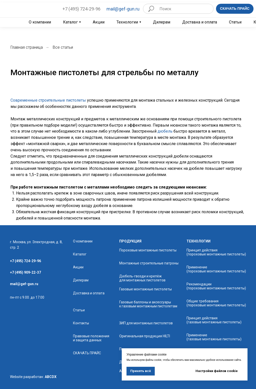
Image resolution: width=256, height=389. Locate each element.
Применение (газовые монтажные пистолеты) (214, 337)
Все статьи (63, 47)
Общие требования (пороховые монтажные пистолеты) (216, 303)
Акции (98, 22)
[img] (29, 8)
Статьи (235, 22)
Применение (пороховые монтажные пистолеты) (216, 269)
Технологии (127, 22)
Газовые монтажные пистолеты (145, 289)
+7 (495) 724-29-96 (81, 8)
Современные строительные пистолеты (48, 100)
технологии (198, 241)
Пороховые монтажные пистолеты (147, 250)
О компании (40, 22)
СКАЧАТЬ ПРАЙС (87, 353)
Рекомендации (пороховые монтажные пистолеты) (216, 286)
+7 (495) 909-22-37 (25, 272)
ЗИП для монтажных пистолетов (146, 323)
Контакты (81, 323)
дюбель (165, 131)
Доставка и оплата (199, 22)
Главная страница (26, 47)
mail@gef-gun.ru (123, 8)
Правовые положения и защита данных (91, 338)
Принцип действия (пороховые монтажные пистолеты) (216, 252)
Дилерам (161, 22)
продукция (130, 241)
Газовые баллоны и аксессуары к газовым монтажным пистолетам (148, 304)
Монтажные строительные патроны (148, 263)
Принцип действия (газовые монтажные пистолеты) (214, 320)
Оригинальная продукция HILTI (144, 336)
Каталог (70, 22)
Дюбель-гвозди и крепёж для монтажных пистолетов (142, 278)
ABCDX (50, 377)
